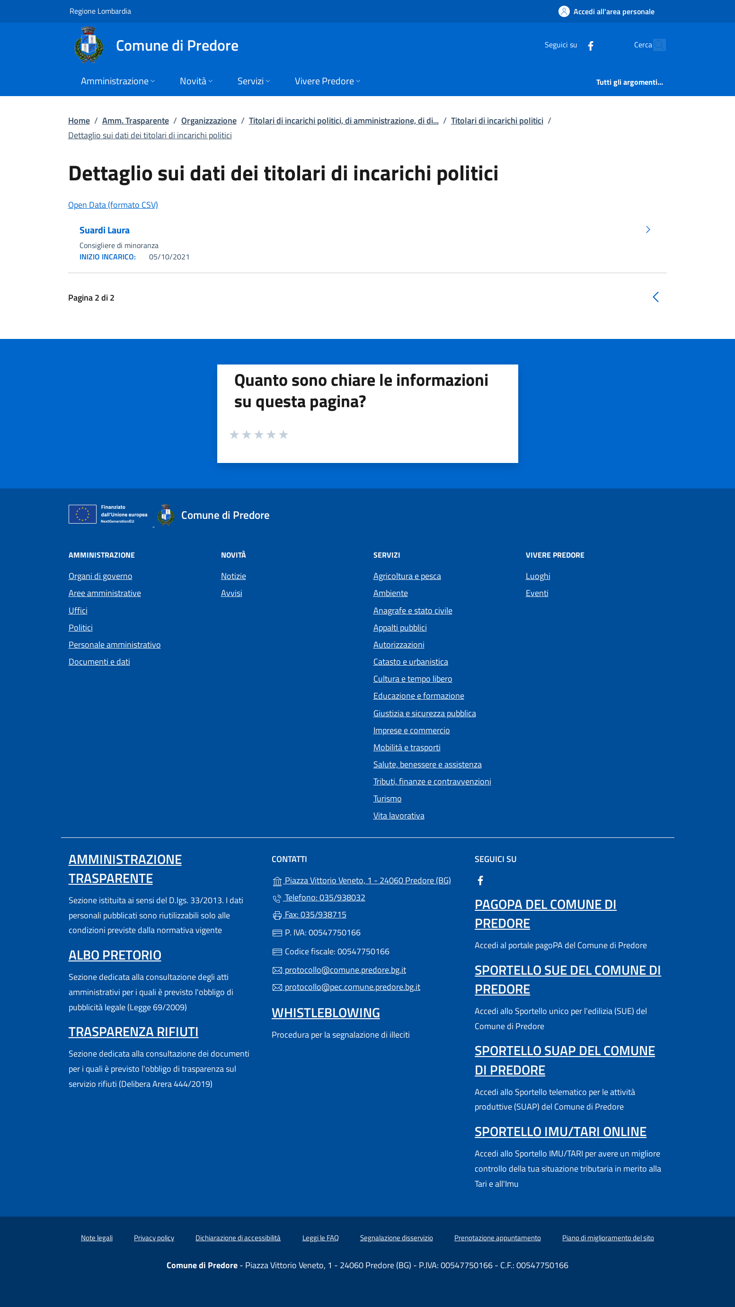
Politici (81, 627)
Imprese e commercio (411, 730)
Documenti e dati (99, 661)
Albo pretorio (115, 954)
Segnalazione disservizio (396, 1237)
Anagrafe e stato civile (412, 610)
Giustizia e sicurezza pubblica (424, 713)
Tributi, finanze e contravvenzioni (432, 781)
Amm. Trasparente (135, 120)
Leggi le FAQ (320, 1237)
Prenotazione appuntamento (497, 1237)
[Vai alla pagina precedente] (655, 296)
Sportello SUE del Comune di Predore (568, 979)
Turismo (387, 798)
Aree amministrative (105, 593)
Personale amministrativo (115, 644)
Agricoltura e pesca (407, 575)
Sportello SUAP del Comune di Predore (565, 1059)
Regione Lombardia (100, 11)
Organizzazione (209, 120)
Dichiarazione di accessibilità (238, 1237)
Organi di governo (101, 575)
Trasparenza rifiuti (134, 1031)
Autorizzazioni (399, 644)
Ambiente (390, 593)
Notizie (233, 575)
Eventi (537, 593)
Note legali (97, 1237)
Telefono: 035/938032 (318, 897)
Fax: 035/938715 (309, 914)
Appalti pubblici (400, 627)
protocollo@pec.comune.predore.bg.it (346, 986)
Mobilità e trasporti (407, 747)
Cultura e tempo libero (412, 678)
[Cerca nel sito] (654, 45)
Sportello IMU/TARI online (560, 1131)
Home (79, 120)
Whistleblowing (326, 1012)
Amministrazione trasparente (125, 868)
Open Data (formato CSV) (113, 204)
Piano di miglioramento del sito (608, 1237)
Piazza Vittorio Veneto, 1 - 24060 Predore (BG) (367, 879)
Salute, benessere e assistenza (427, 764)
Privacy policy (154, 1237)
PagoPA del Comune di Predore (546, 913)
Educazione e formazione (418, 695)
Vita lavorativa (399, 815)
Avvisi (231, 593)
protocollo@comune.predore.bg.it (339, 969)
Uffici (78, 610)
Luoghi (538, 575)
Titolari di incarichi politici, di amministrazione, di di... (344, 120)
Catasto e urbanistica (410, 661)
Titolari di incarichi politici (497, 120)
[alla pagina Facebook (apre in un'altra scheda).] (570, 44)
